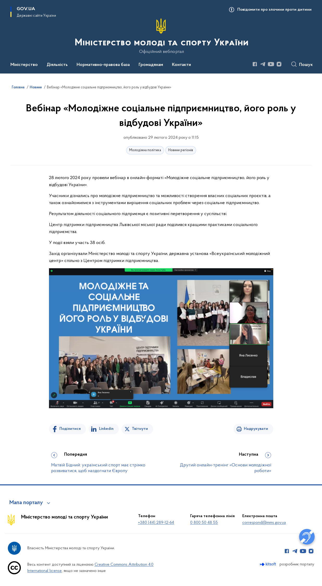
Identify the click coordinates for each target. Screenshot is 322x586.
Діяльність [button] (57, 65)
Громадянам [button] (151, 65)
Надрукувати (256, 429)
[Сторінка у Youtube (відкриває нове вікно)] (271, 64)
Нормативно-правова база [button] (103, 65)
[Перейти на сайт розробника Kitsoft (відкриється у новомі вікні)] (268, 564)
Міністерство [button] (24, 65)
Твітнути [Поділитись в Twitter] (140, 429)
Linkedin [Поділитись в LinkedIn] (106, 429)
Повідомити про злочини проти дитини (274, 10)
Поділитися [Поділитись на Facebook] (70, 429)
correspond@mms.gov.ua (264, 523)
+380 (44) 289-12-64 (156, 523)
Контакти (181, 65)
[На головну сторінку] (161, 36)
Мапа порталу (26, 503)
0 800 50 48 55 (204, 523)
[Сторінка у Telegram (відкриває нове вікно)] (263, 64)
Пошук (306, 65)
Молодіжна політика (145, 150)
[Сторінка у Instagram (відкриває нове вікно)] (279, 64)
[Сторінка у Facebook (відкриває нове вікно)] (255, 64)
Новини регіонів (180, 150)
